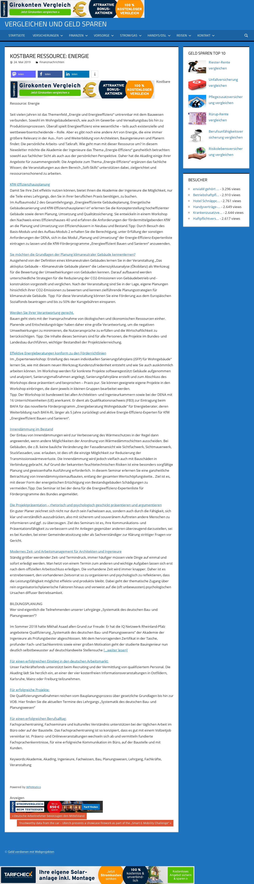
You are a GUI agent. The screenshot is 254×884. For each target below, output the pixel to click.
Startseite (17, 35)
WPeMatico (33, 787)
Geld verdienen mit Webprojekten (31, 852)
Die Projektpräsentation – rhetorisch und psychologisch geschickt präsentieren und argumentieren (86, 505)
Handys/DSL (159, 35)
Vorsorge (104, 35)
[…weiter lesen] (116, 650)
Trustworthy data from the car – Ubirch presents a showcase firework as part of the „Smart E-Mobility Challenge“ (94, 823)
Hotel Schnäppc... (206, 201)
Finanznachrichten (51, 62)
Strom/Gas (131, 35)
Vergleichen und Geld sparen (56, 23)
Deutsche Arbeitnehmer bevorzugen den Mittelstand (49, 816)
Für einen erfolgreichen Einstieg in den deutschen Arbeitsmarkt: (59, 661)
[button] (23, 74)
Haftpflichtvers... (206, 218)
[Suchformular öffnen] (246, 35)
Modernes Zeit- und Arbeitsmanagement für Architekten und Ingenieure (66, 551)
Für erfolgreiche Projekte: (30, 689)
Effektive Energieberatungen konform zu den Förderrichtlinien (58, 353)
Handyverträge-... (206, 206)
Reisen (184, 35)
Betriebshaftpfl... (206, 195)
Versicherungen (48, 35)
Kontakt (206, 35)
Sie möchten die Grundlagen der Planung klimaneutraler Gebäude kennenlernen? (72, 254)
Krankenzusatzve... (207, 212)
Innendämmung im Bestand (31, 429)
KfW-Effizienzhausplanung (30, 184)
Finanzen (78, 35)
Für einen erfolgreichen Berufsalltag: (38, 718)
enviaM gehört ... (206, 189)
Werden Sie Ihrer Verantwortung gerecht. (42, 312)
